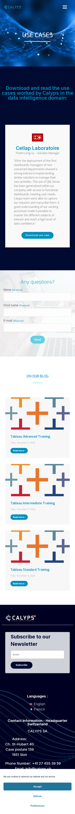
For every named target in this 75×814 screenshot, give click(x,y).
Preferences (37, 805)
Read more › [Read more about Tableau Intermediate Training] (19, 517)
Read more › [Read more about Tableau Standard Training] (19, 583)
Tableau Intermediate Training (32, 503)
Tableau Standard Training (30, 570)
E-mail (13, 320)
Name (12, 289)
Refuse (37, 796)
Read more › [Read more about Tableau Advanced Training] (19, 450)
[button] (64, 7)
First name (16, 305)
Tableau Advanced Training (30, 436)
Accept (37, 786)
